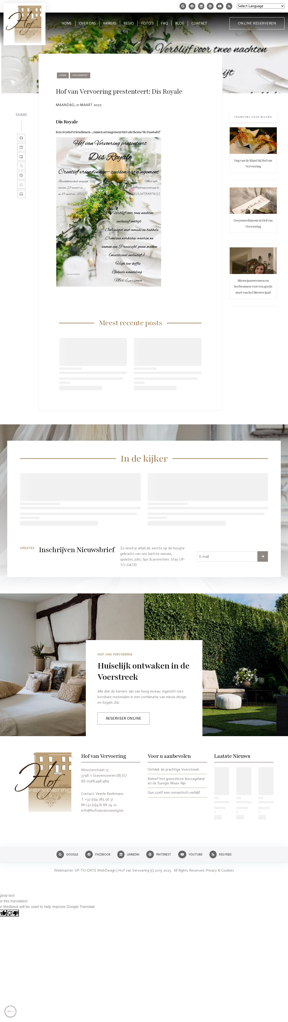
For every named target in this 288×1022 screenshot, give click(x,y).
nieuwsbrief (80, 75)
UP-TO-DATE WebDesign (95, 870)
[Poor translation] (13, 913)
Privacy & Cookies (220, 870)
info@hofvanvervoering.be (102, 810)
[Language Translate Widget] (261, 6)
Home (62, 75)
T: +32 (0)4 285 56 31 (97, 799)
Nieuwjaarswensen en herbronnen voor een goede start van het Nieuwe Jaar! (253, 286)
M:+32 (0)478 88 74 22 (99, 805)
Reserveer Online (123, 718)
